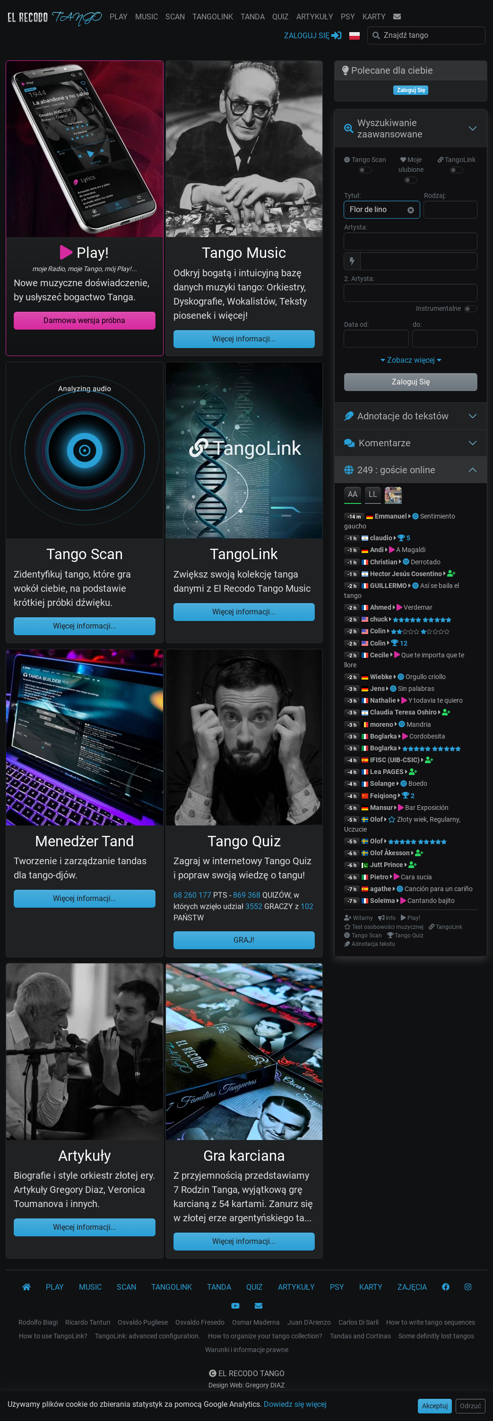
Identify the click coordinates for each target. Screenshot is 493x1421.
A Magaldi (410, 549)
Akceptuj (435, 1406)
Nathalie (383, 700)
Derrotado (426, 562)
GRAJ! (244, 940)
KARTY (374, 16)
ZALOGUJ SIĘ (312, 35)
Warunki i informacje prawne (246, 1349)
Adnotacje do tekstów (396, 416)
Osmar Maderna (256, 1322)
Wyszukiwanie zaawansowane (383, 128)
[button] (354, 36)
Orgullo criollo (426, 677)
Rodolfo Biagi (38, 1322)
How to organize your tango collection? (265, 1336)
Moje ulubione (411, 164)
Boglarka (383, 736)
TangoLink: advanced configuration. (147, 1336)
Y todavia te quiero (435, 700)
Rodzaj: (435, 195)
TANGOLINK (212, 16)
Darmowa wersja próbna (84, 320)
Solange (382, 783)
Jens (377, 688)
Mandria (419, 724)
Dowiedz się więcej (295, 1404)
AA (352, 494)
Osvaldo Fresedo (200, 1322)
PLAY (119, 16)
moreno (381, 724)
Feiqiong (383, 796)
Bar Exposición (427, 807)
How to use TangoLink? (53, 1336)
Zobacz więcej (411, 360)
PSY (348, 16)
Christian (384, 562)
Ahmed (380, 607)
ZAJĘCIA (412, 1287)
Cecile (379, 655)
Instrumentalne (438, 308)
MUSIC (146, 16)
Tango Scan (365, 159)
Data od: (356, 324)
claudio (381, 538)
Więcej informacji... (244, 338)
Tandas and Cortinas (360, 1336)
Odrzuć (470, 1406)
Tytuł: (352, 195)
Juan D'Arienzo (309, 1322)
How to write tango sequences (430, 1322)
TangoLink (457, 159)
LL (373, 494)
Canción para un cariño (439, 889)
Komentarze (377, 443)
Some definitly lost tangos (436, 1336)
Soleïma (382, 900)
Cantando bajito (431, 900)
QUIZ (280, 16)
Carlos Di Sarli (358, 1322)
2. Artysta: (359, 278)
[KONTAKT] (258, 1306)
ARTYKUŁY (314, 16)
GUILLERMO (388, 585)
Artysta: (355, 227)
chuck (379, 619)
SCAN (175, 16)
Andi (377, 549)
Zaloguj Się (411, 381)
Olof (376, 819)
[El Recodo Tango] (26, 1287)
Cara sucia (416, 877)
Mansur (381, 807)
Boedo (417, 783)
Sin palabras (416, 688)
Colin (378, 631)
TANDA (253, 16)
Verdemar (418, 607)
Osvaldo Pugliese (143, 1322)
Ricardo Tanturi (87, 1322)
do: (417, 324)
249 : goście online (389, 470)
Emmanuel (391, 516)
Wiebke (381, 677)
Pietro (379, 877)
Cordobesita (427, 736)
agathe (380, 889)
